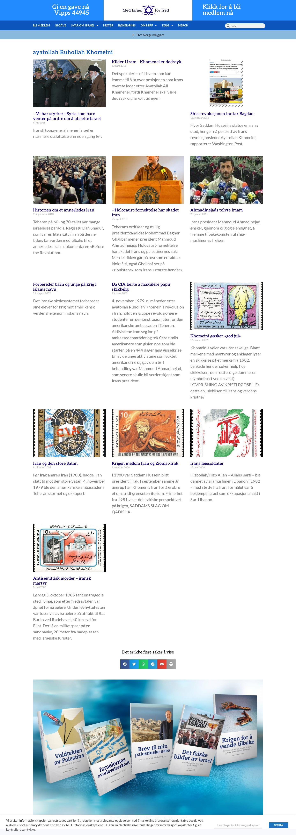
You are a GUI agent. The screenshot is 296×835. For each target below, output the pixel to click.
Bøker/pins (127, 25)
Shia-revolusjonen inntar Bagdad (222, 113)
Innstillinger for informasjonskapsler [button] (238, 825)
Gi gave (60, 25)
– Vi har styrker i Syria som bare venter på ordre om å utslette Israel (67, 116)
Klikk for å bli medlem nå (222, 10)
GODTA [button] (278, 825)
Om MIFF (149, 25)
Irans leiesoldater (207, 463)
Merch (183, 25)
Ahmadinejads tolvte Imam (216, 210)
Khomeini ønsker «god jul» (215, 336)
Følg (167, 25)
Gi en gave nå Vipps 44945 (70, 10)
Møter (108, 25)
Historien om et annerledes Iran (63, 210)
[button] (125, 664)
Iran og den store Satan (55, 463)
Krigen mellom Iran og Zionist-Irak (145, 463)
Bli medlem (41, 25)
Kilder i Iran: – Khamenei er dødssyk (147, 61)
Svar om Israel (84, 25)
